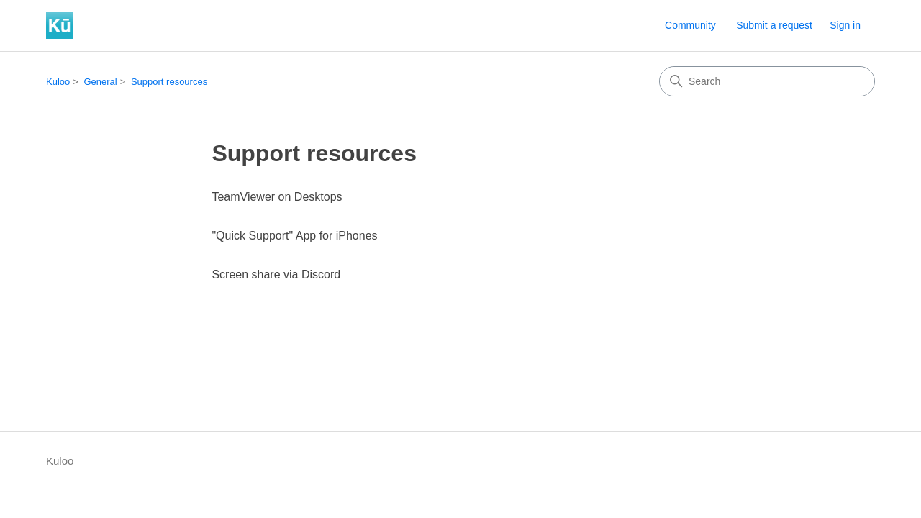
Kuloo (58, 81)
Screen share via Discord (276, 274)
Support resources (169, 81)
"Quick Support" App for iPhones (294, 236)
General (100, 81)
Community (690, 25)
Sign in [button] (845, 25)
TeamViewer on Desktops (277, 197)
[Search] (767, 81)
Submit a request (774, 25)
